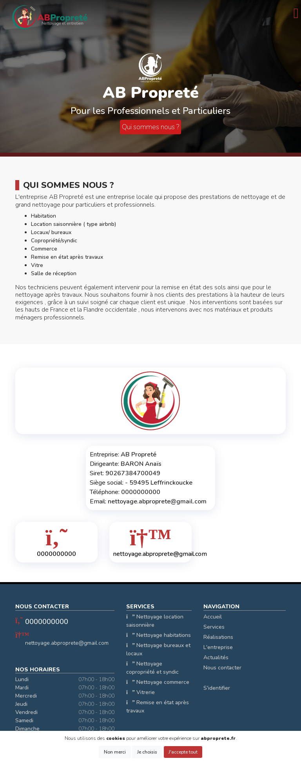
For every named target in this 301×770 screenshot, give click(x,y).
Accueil (212, 616)
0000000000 (46, 621)
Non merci (115, 752)
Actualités (215, 657)
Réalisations (218, 637)
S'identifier (216, 688)
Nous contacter (222, 667)
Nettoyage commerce (157, 682)
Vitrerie (140, 692)
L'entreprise (218, 647)
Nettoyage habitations (158, 635)
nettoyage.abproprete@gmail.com (67, 643)
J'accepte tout (183, 752)
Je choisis (147, 752)
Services (214, 627)
